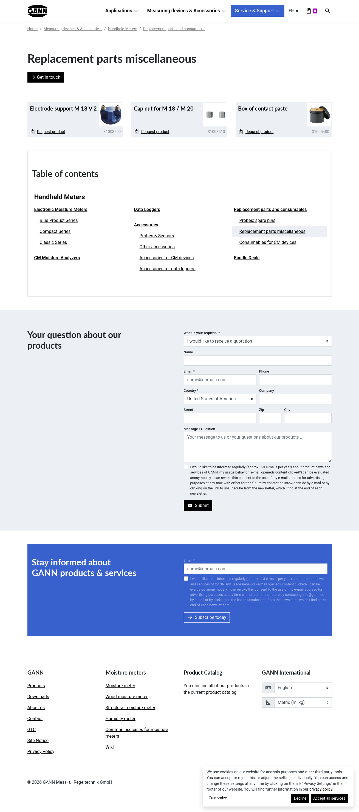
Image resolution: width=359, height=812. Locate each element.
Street (188, 410)
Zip (261, 410)
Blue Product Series (59, 220)
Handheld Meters (122, 29)
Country (191, 390)
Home (32, 29)
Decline (300, 798)
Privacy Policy (41, 751)
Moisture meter (120, 685)
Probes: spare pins (257, 220)
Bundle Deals (247, 257)
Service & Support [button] (257, 11)
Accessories (146, 224)
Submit (198, 505)
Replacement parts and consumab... (174, 29)
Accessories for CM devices (167, 257)
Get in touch (46, 77)
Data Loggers (147, 209)
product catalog (221, 692)
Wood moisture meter (127, 696)
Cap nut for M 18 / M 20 (164, 108)
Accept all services (329, 798)
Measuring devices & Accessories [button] (186, 11)
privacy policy (320, 789)
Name (188, 352)
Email (189, 371)
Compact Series (55, 231)
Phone (264, 371)
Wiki (110, 747)
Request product (47, 131)
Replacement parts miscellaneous (272, 231)
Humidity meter (121, 718)
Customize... (219, 798)
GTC (31, 729)
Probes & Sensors (157, 235)
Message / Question (199, 429)
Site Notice (38, 740)
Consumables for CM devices (267, 242)
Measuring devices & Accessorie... (73, 29)
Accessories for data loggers (168, 268)
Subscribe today (206, 617)
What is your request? (202, 333)
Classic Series (53, 242)
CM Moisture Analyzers (57, 257)
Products (36, 685)
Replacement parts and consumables (270, 209)
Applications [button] (121, 11)
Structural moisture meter (131, 707)
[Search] (327, 10)
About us (36, 707)
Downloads (38, 696)
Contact (35, 718)
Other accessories (157, 246)
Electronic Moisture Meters (60, 209)
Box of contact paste (263, 108)
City (287, 410)
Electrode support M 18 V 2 (63, 108)
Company (266, 390)
